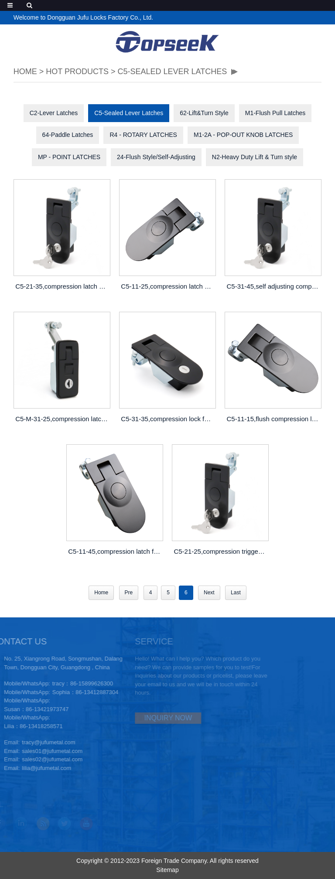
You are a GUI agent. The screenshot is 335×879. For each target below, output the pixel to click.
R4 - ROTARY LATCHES (143, 134)
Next (209, 592)
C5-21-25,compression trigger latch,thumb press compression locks (221, 551)
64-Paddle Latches (67, 134)
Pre (129, 592)
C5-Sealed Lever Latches (172, 71)
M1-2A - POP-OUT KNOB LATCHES (243, 134)
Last (236, 592)
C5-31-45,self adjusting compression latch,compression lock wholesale (274, 286)
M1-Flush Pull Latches (275, 112)
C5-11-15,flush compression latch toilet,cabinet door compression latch (274, 418)
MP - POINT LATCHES (69, 156)
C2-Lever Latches (54, 112)
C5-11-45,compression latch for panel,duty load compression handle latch (115, 551)
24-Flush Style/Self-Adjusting (156, 156)
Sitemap (167, 869)
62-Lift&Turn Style (204, 112)
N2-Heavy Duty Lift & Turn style (254, 156)
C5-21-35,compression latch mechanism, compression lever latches (62, 286)
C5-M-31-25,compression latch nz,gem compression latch (62, 418)
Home (101, 592)
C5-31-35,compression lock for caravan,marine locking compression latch (168, 418)
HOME (25, 71)
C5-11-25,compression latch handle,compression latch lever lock (168, 286)
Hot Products (77, 71)
